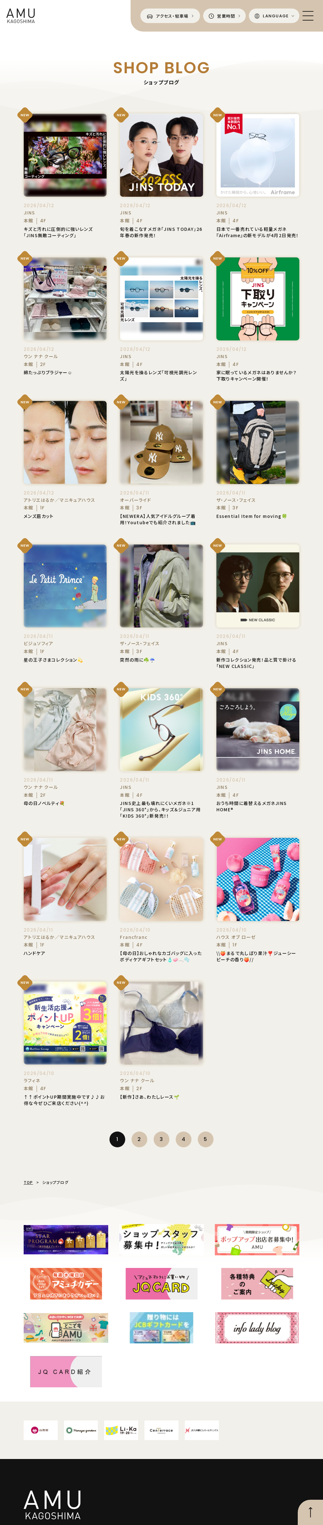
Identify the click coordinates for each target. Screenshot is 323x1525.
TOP (28, 1182)
